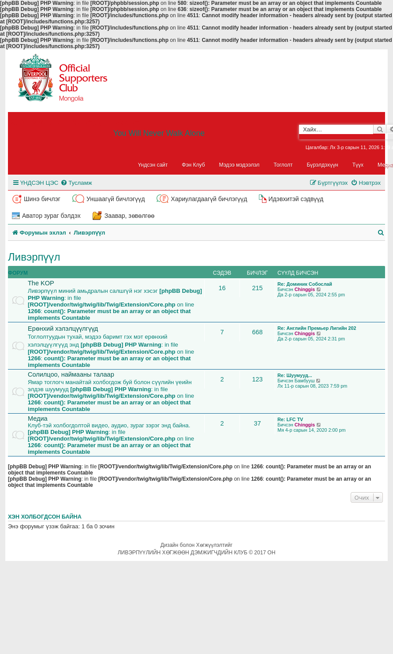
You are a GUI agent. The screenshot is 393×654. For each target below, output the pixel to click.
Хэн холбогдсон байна (45, 517)
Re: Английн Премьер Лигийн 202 (316, 328)
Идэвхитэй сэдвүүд (295, 198)
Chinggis (305, 289)
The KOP (41, 283)
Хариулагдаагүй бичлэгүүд (209, 198)
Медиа (38, 418)
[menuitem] (76, 182)
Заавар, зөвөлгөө (130, 215)
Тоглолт (282, 165)
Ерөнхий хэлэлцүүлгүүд (63, 328)
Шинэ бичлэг (42, 198)
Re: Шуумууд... (294, 375)
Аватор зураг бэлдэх (51, 215)
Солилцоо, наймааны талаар (71, 374)
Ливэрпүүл (34, 257)
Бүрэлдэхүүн (322, 165)
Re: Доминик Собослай (304, 284)
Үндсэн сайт (153, 165)
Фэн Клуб (193, 165)
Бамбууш (305, 380)
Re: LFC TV (290, 419)
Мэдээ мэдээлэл (239, 165)
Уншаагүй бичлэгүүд (115, 198)
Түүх (357, 165)
